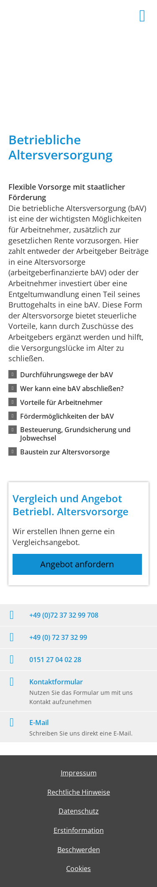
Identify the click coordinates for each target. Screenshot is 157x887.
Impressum (79, 772)
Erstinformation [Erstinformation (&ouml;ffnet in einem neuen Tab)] (79, 830)
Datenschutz (79, 811)
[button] (66, 374)
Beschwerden (78, 849)
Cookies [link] (78, 868)
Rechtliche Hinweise (78, 792)
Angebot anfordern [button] (77, 564)
